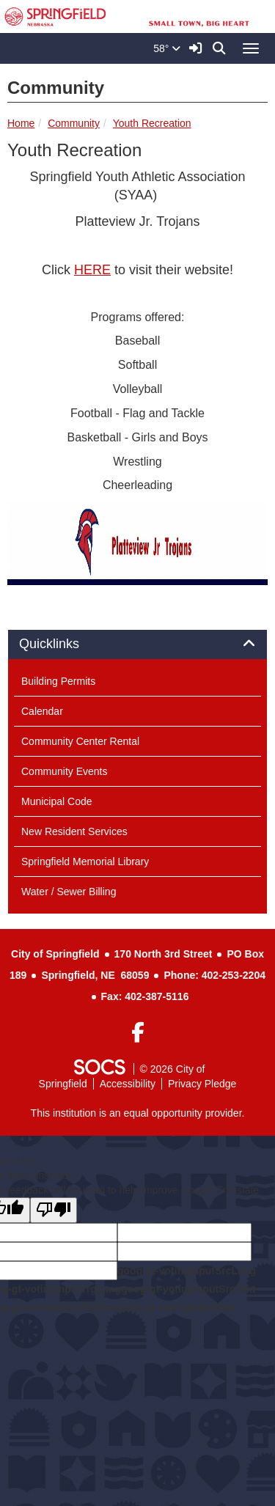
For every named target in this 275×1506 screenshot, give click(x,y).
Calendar (42, 711)
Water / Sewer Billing (68, 891)
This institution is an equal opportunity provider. (138, 1113)
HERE (92, 269)
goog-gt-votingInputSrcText (188, 1289)
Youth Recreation (152, 123)
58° (166, 48)
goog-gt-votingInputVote (176, 1307)
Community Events (64, 771)
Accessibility (127, 1084)
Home (20, 123)
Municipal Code (56, 801)
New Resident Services (74, 831)
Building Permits (58, 681)
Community (74, 123)
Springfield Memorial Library (85, 861)
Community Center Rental (80, 741)
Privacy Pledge (202, 1084)
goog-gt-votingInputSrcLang (186, 1271)
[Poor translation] (53, 1210)
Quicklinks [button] (65, 644)
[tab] (137, 644)
